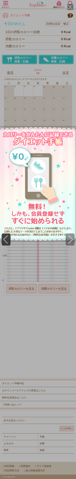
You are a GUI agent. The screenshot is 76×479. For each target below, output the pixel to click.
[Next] (70, 239)
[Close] (70, 7)
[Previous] (6, 239)
